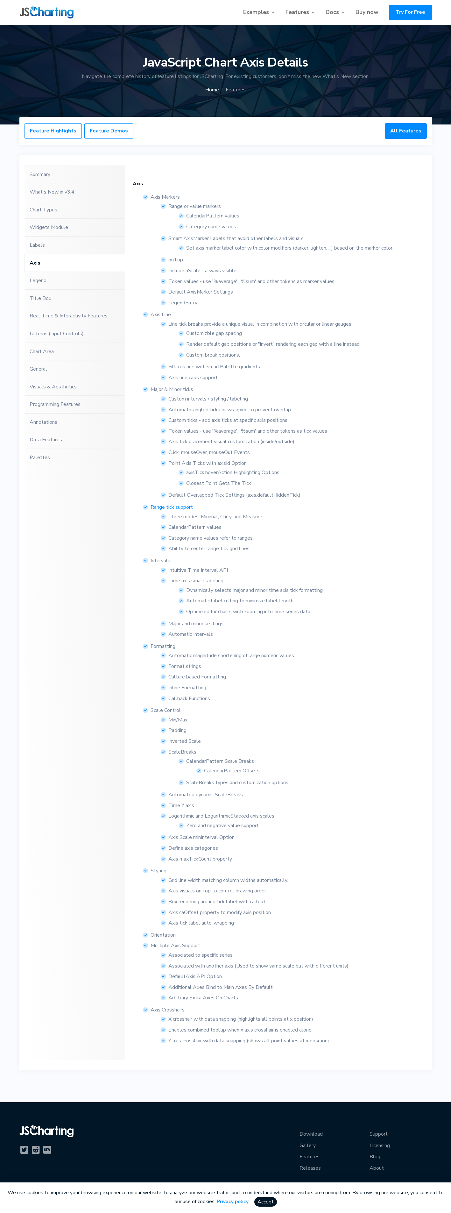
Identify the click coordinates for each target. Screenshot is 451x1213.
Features (297, 12)
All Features (405, 130)
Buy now (367, 12)
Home (212, 89)
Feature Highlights (53, 130)
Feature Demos (109, 130)
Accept (265, 1201)
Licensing (380, 1145)
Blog (375, 1156)
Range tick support (172, 507)
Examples (256, 12)
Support (379, 1134)
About (377, 1168)
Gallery (307, 1145)
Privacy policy (233, 1201)
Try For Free (410, 12)
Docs (332, 12)
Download (311, 1134)
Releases (310, 1168)
